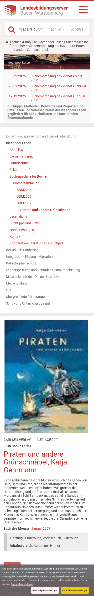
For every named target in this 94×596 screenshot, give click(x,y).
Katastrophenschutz (21, 263)
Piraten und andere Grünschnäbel (45, 210)
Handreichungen (22, 230)
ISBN (7, 446)
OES (9, 290)
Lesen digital (19, 216)
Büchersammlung (41, 46)
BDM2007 (64, 46)
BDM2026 (24, 190)
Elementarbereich (22, 156)
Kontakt (15, 236)
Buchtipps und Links (25, 223)
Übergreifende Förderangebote (28, 297)
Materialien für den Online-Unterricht (32, 277)
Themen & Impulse (23, 42)
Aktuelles (16, 150)
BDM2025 (24, 196)
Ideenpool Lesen (51, 42)
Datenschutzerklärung (22, 584)
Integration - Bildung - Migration (29, 256)
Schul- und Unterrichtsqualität (28, 303)
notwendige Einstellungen (45, 590)
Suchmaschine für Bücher (28, 176)
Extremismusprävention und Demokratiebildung (41, 136)
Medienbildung (17, 283)
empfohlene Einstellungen (75, 590)
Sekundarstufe (20, 170)
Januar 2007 (40, 528)
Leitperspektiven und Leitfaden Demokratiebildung (43, 270)
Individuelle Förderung (22, 250)
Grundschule (19, 163)
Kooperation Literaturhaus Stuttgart (36, 243)
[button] (56, 29)
